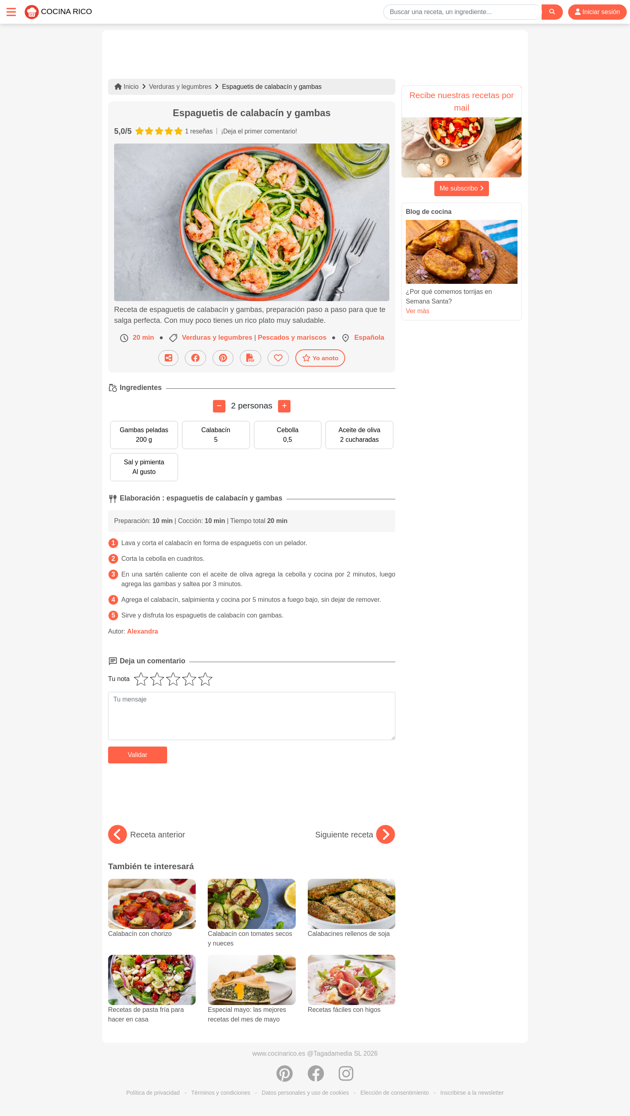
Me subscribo (462, 188)
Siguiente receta (355, 835)
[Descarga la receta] (250, 358)
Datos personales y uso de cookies (305, 1092)
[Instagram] (346, 1078)
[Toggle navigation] (11, 12)
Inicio (127, 86)
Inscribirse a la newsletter (472, 1092)
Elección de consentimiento (394, 1092)
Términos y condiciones (220, 1092)
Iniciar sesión (597, 11)
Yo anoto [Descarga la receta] (320, 357)
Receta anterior (146, 835)
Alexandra (142, 631)
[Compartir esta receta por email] (168, 358)
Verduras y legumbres (180, 86)
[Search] (552, 11)
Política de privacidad (153, 1092)
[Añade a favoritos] (278, 358)
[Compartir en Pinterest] (223, 358)
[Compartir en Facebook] (195, 358)
